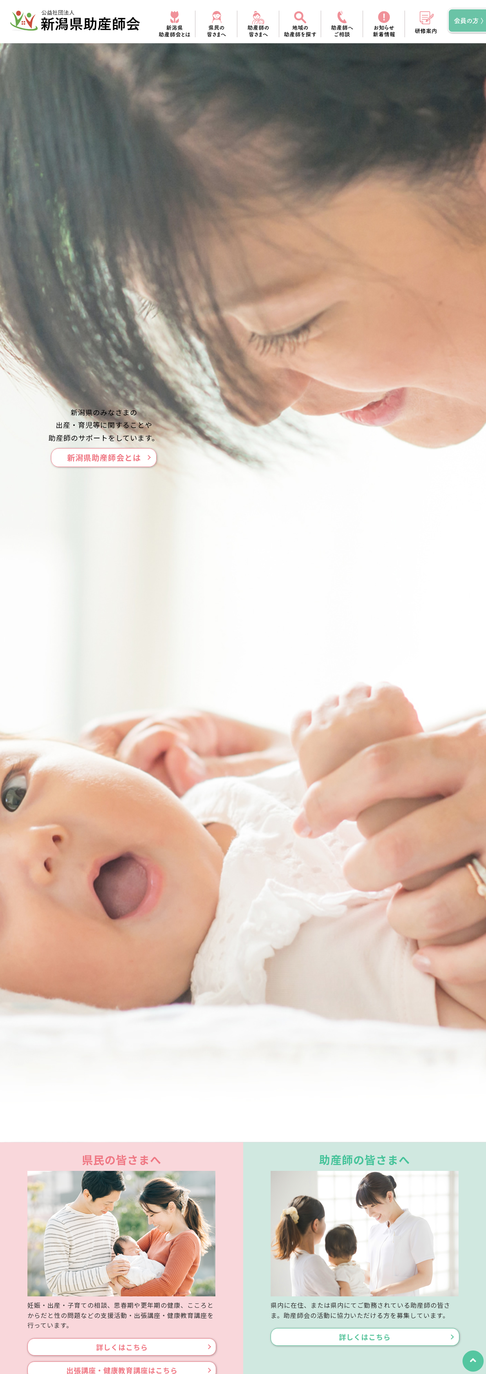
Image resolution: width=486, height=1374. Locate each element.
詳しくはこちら (122, 1347)
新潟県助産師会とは (104, 457)
